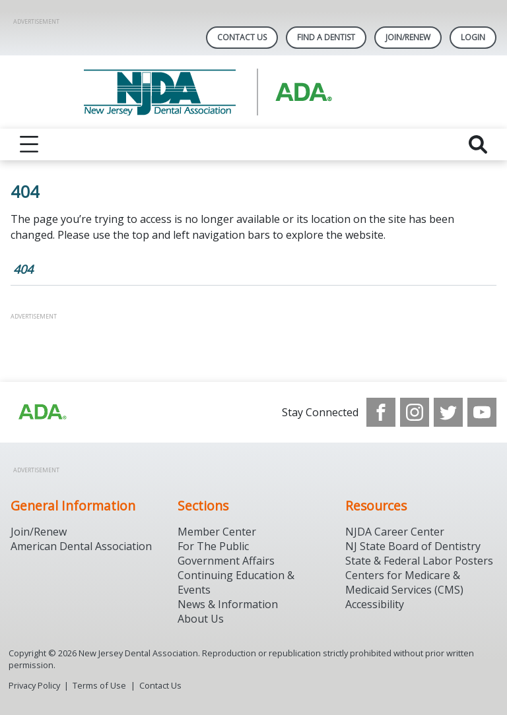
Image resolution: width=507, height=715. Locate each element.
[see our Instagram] (414, 412)
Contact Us (242, 37)
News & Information (228, 604)
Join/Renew (408, 37)
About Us (201, 618)
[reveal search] (477, 144)
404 (23, 269)
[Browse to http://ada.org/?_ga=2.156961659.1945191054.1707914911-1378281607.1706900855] (42, 412)
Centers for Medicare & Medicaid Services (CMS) (404, 582)
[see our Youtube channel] (481, 412)
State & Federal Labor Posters (419, 560)
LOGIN (473, 37)
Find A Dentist (326, 37)
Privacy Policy (34, 685)
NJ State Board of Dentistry (413, 546)
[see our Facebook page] (380, 412)
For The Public (213, 546)
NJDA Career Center (394, 531)
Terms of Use (99, 685)
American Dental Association (81, 546)
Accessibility (374, 604)
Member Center (217, 531)
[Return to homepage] (253, 92)
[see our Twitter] (448, 412)
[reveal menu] (29, 144)
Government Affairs (226, 560)
